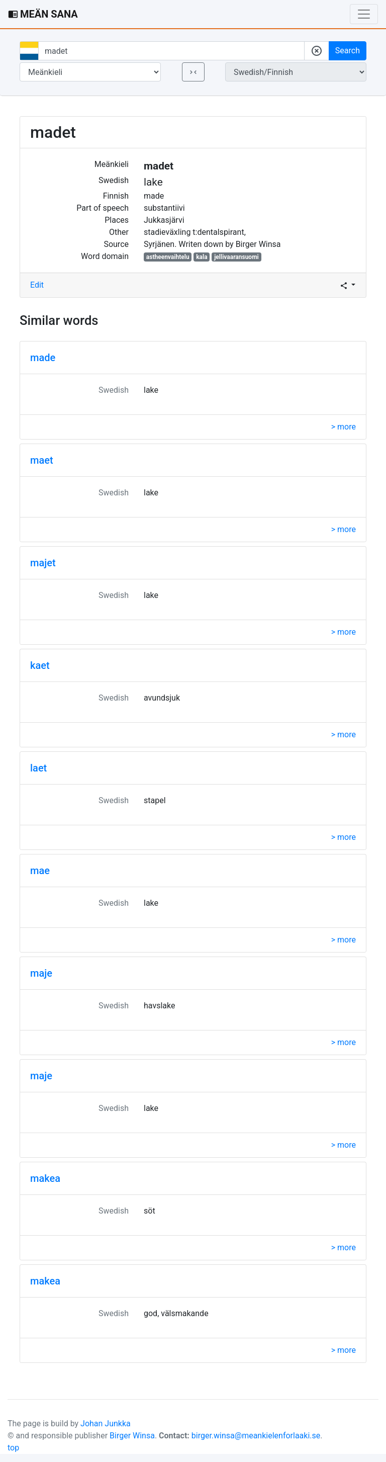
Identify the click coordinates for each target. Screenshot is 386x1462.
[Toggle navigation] (364, 14)
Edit (37, 285)
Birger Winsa (132, 1435)
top (13, 1447)
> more (343, 427)
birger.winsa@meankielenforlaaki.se (256, 1435)
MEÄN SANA (43, 14)
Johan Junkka (105, 1423)
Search (347, 50)
